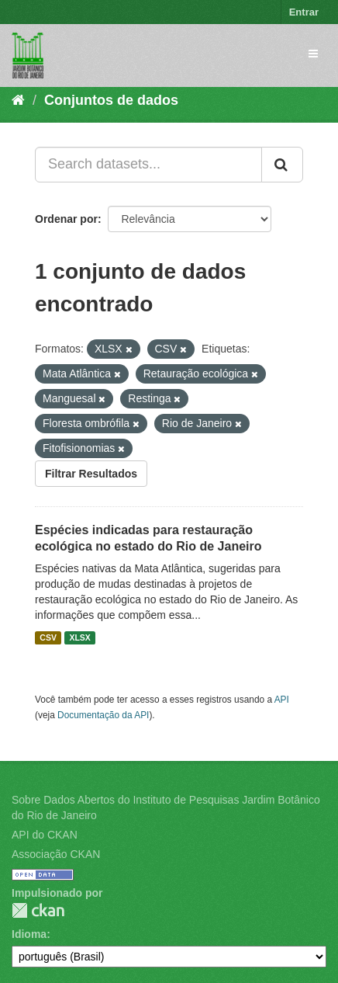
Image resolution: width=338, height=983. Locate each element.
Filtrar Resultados (91, 473)
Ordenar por (66, 219)
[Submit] (282, 164)
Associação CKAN (56, 854)
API (281, 699)
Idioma (29, 934)
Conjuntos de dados (111, 100)
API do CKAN (45, 834)
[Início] (18, 100)
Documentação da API (103, 715)
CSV (48, 637)
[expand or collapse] (313, 53)
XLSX (79, 637)
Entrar (304, 12)
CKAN (38, 910)
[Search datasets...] (148, 164)
